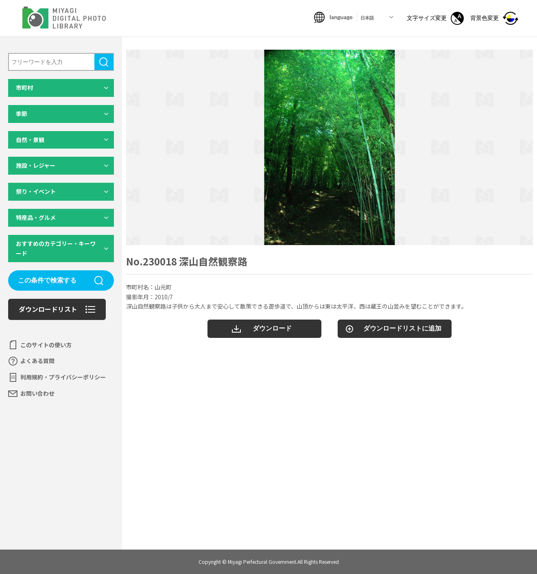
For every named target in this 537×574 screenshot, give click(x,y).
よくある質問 (37, 361)
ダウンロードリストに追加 (402, 328)
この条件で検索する (47, 280)
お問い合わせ (37, 393)
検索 (103, 62)
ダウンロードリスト (48, 309)
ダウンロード (272, 328)
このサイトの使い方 (46, 345)
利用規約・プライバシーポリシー (63, 377)
